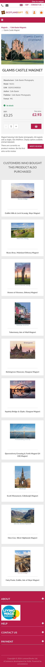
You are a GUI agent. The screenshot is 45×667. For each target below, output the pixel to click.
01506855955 (2, 5)
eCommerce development (14, 661)
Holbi (29, 661)
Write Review (36, 146)
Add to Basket (36, 126)
